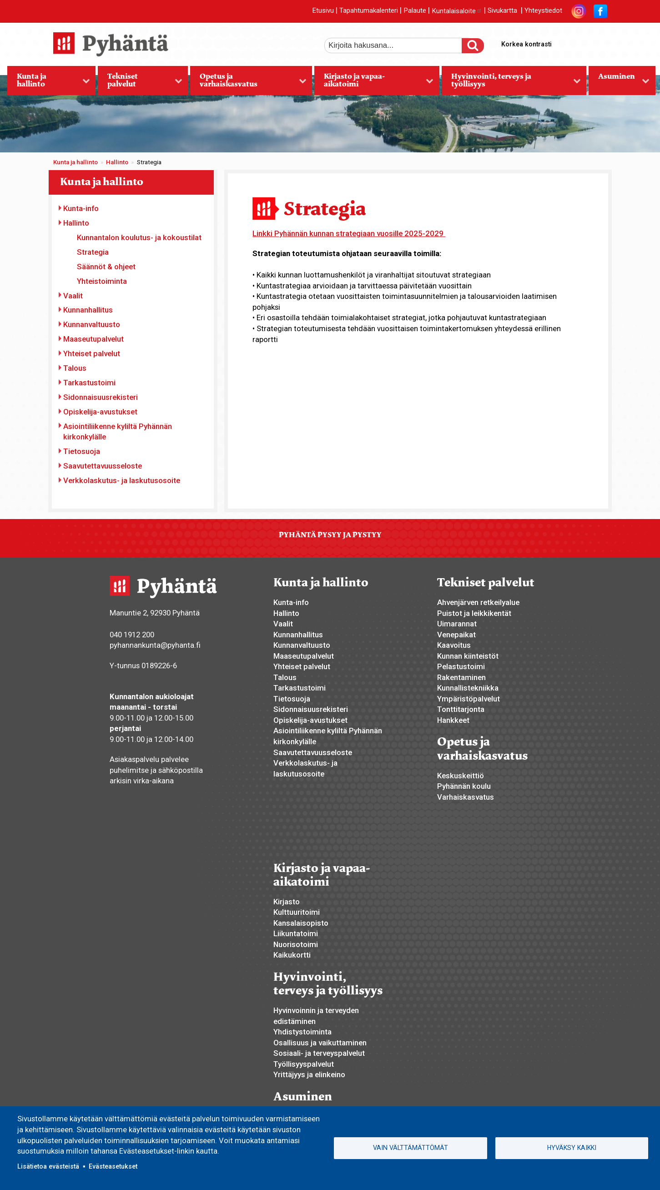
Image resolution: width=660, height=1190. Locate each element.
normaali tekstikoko (583, 42)
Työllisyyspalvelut (303, 1064)
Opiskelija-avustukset (100, 411)
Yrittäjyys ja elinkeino (309, 1074)
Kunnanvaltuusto (91, 324)
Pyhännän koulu (464, 786)
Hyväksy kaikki (571, 1147)
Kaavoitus (454, 645)
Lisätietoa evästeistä (48, 1166)
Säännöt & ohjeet (106, 266)
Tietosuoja (81, 451)
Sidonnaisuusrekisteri (100, 397)
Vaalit (73, 295)
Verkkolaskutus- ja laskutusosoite (121, 480)
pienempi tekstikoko (599, 42)
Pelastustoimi (461, 666)
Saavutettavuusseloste (102, 465)
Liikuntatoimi (295, 933)
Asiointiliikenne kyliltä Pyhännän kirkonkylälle (117, 432)
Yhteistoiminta (102, 281)
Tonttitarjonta (460, 709)
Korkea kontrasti (526, 44)
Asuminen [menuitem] (619, 83)
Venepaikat (456, 634)
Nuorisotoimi (295, 944)
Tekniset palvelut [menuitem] (140, 83)
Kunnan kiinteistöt (468, 656)
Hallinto (117, 162)
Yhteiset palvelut (91, 353)
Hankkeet (453, 720)
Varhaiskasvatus (465, 797)
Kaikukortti (292, 954)
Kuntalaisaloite (457, 11)
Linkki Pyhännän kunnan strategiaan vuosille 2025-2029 (348, 233)
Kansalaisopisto (300, 923)
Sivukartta (502, 11)
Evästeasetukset (113, 1166)
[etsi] (399, 45)
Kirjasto (286, 901)
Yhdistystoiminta (302, 1031)
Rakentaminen (461, 677)
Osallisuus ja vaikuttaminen (320, 1042)
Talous (74, 368)
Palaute (414, 11)
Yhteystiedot (543, 11)
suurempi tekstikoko (568, 42)
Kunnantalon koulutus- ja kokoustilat (139, 237)
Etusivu (323, 11)
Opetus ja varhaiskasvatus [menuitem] (248, 83)
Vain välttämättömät (410, 1147)
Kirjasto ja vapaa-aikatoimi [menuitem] (373, 83)
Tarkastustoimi (89, 382)
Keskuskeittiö (460, 775)
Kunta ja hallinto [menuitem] (48, 83)
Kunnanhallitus (88, 309)
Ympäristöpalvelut (468, 698)
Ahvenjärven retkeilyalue (478, 602)
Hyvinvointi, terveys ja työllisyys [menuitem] (511, 83)
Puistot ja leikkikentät (474, 613)
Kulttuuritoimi (296, 912)
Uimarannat (457, 623)
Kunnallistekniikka (468, 687)
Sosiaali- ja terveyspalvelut (319, 1053)
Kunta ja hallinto (75, 162)
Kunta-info (81, 208)
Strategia (93, 252)
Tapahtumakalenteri (368, 11)
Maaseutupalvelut (93, 338)
